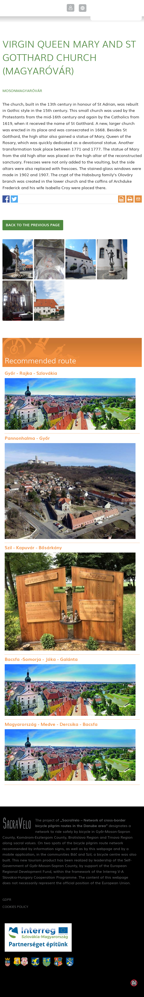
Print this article (130, 199)
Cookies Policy (15, 906)
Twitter (14, 199)
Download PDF (121, 199)
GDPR (6, 899)
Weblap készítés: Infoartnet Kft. (134, 983)
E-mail (138, 199)
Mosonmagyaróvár (22, 90)
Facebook (6, 199)
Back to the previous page (33, 224)
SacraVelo (116, 10)
